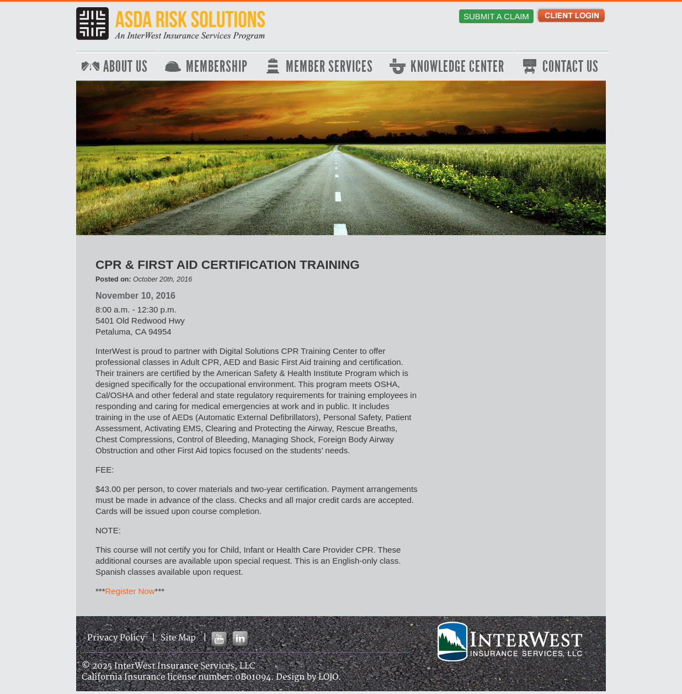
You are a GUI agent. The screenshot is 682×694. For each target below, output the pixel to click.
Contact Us (570, 66)
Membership (217, 66)
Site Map (178, 638)
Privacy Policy (116, 638)
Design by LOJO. (308, 677)
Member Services (329, 66)
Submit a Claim (496, 16)
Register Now (130, 591)
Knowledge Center (457, 66)
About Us (125, 66)
